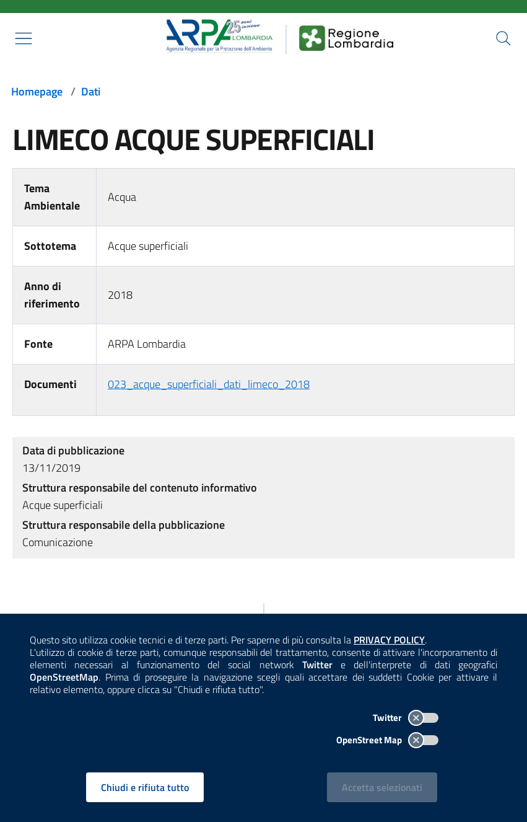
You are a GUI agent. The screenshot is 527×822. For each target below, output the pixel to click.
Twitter (405, 717)
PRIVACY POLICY (389, 639)
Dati (90, 91)
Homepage (37, 91)
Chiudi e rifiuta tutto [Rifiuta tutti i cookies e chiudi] (145, 787)
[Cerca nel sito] (503, 38)
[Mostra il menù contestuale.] (23, 38)
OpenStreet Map (387, 740)
